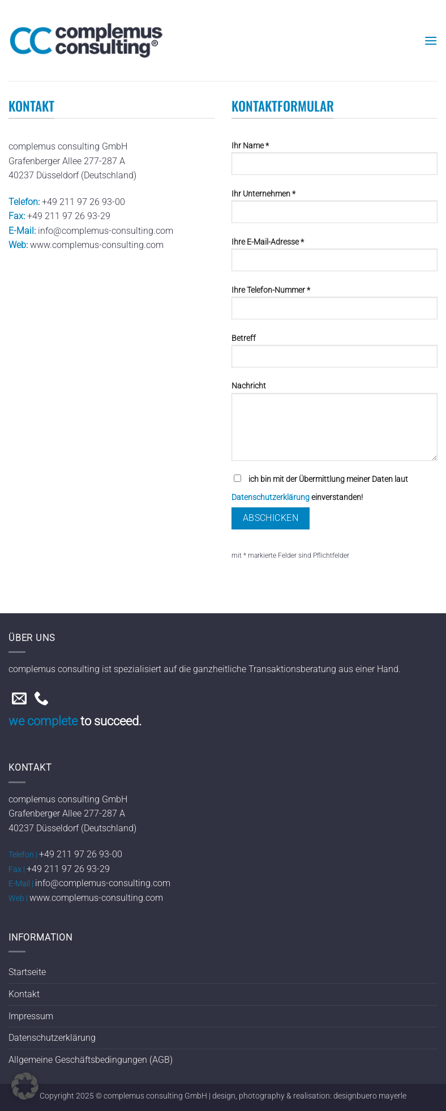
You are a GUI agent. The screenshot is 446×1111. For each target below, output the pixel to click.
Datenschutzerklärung (270, 497)
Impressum (30, 1016)
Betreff (334, 355)
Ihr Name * (334, 162)
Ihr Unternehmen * (334, 210)
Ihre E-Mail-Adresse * (334, 258)
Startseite (27, 972)
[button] (431, 40)
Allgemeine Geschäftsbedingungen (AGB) (90, 1059)
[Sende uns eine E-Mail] (19, 699)
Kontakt (24, 994)
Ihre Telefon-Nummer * (334, 306)
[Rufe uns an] (41, 699)
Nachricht (334, 425)
